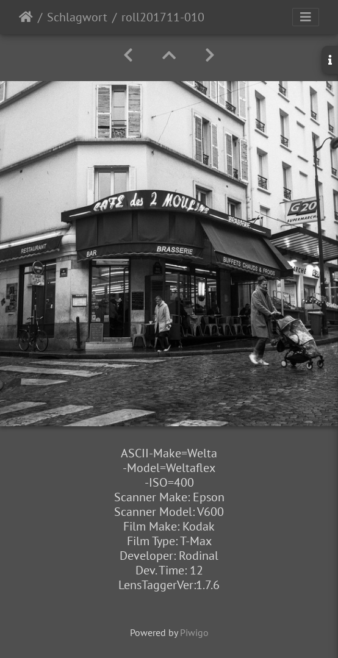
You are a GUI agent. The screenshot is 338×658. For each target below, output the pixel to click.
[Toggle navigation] (305, 17)
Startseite (26, 17)
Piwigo (194, 632)
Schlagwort (77, 17)
